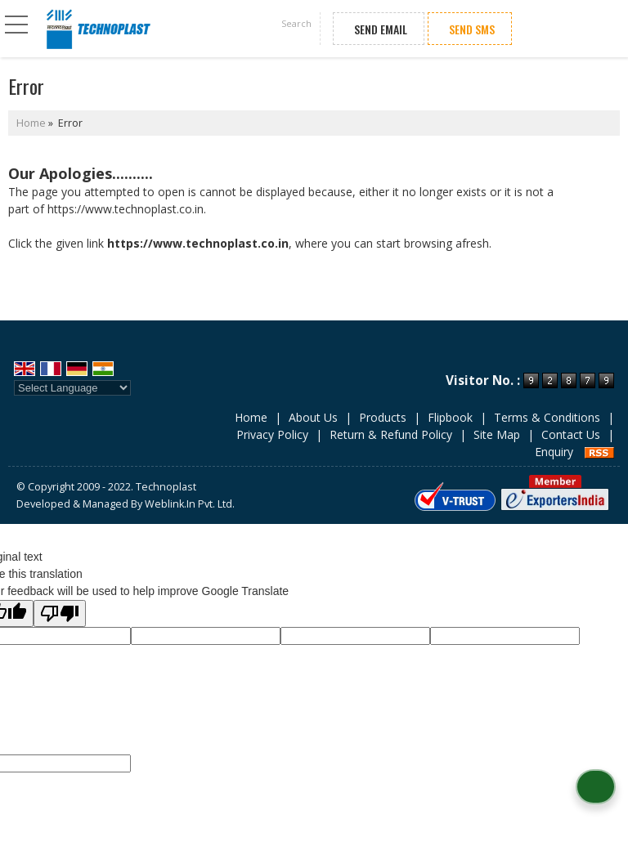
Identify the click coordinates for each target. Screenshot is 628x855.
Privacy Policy (272, 434)
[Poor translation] (60, 613)
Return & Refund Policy (391, 434)
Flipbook (450, 417)
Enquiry (554, 451)
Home (31, 123)
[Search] (296, 25)
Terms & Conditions (547, 417)
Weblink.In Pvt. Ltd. (190, 504)
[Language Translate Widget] (72, 388)
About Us (313, 417)
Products (382, 417)
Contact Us (570, 434)
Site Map (496, 434)
